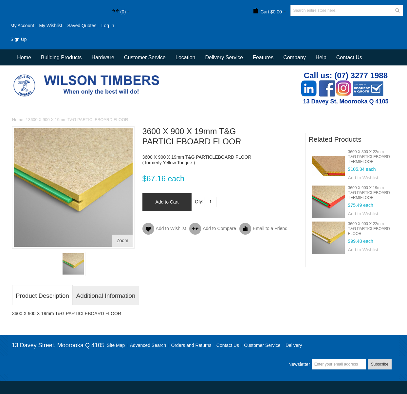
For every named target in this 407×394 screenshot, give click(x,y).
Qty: (199, 201)
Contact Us (349, 57)
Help (321, 57)
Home (17, 119)
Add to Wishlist (363, 177)
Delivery (294, 345)
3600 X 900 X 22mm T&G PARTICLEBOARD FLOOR (369, 229)
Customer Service (262, 345)
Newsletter (299, 364)
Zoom (122, 240)
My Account (22, 25)
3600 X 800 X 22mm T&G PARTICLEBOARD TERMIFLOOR (369, 157)
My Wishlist (50, 25)
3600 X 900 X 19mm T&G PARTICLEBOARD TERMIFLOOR (369, 193)
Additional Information (105, 295)
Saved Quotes (82, 25)
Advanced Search (148, 345)
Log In (108, 25)
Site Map (116, 345)
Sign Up (18, 39)
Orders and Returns (191, 345)
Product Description (42, 295)
